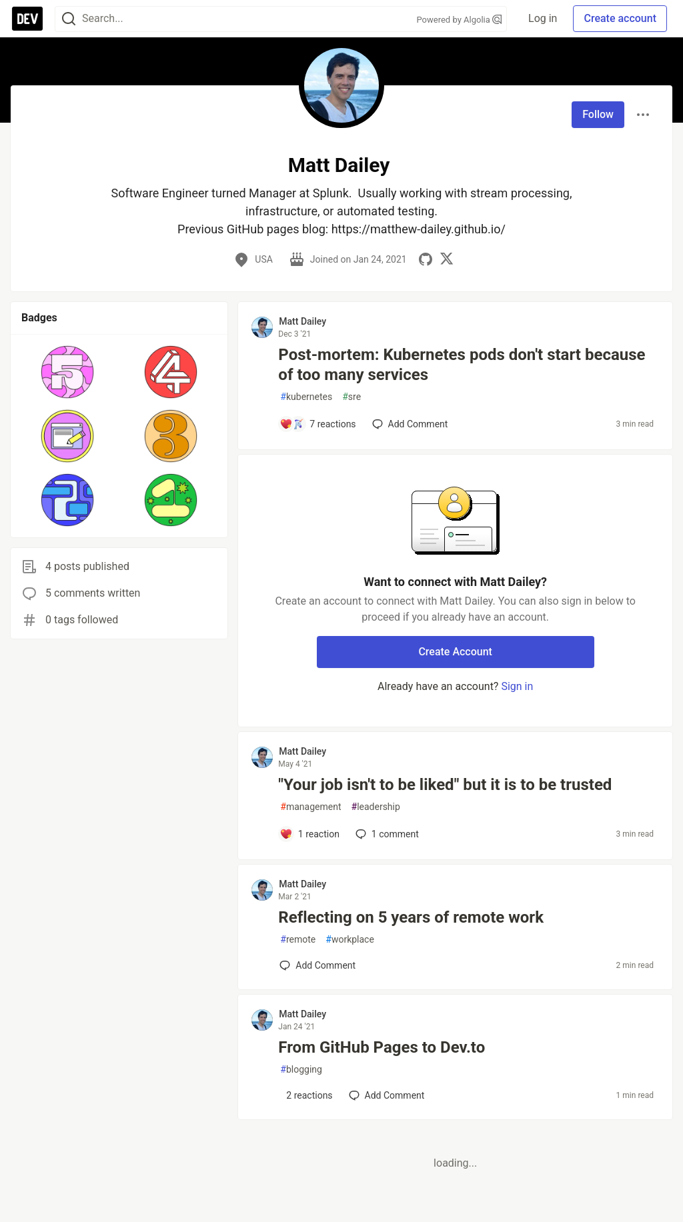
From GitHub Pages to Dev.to (381, 1047)
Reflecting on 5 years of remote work (411, 917)
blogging (301, 1070)
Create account (620, 18)
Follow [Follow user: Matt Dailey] (598, 114)
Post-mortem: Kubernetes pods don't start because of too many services (461, 364)
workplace (349, 940)
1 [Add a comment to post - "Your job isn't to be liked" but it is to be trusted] (386, 834)
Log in (542, 18)
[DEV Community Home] (27, 18)
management (310, 807)
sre (351, 397)
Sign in (517, 686)
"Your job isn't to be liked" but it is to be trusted (445, 784)
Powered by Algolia (459, 20)
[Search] (68, 19)
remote (297, 940)
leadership (376, 807)
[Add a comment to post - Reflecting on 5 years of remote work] (317, 965)
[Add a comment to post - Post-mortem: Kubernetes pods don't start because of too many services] (317, 424)
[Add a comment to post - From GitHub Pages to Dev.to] (305, 1095)
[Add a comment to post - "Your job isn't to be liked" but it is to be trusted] (309, 834)
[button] (67, 372)
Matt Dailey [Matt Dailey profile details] (302, 321)
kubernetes (306, 397)
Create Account (455, 651)
